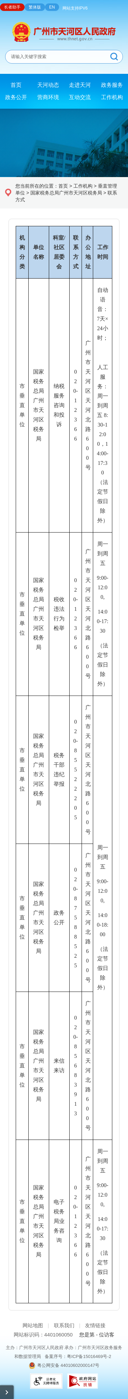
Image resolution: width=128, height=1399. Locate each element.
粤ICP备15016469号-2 (89, 1356)
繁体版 (35, 7)
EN (52, 7)
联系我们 (64, 1325)
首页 (63, 186)
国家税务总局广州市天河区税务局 (66, 193)
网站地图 (33, 1325)
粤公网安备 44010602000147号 (68, 1365)
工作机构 (83, 186)
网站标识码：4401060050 (43, 1334)
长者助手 (12, 7)
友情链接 (95, 1325)
